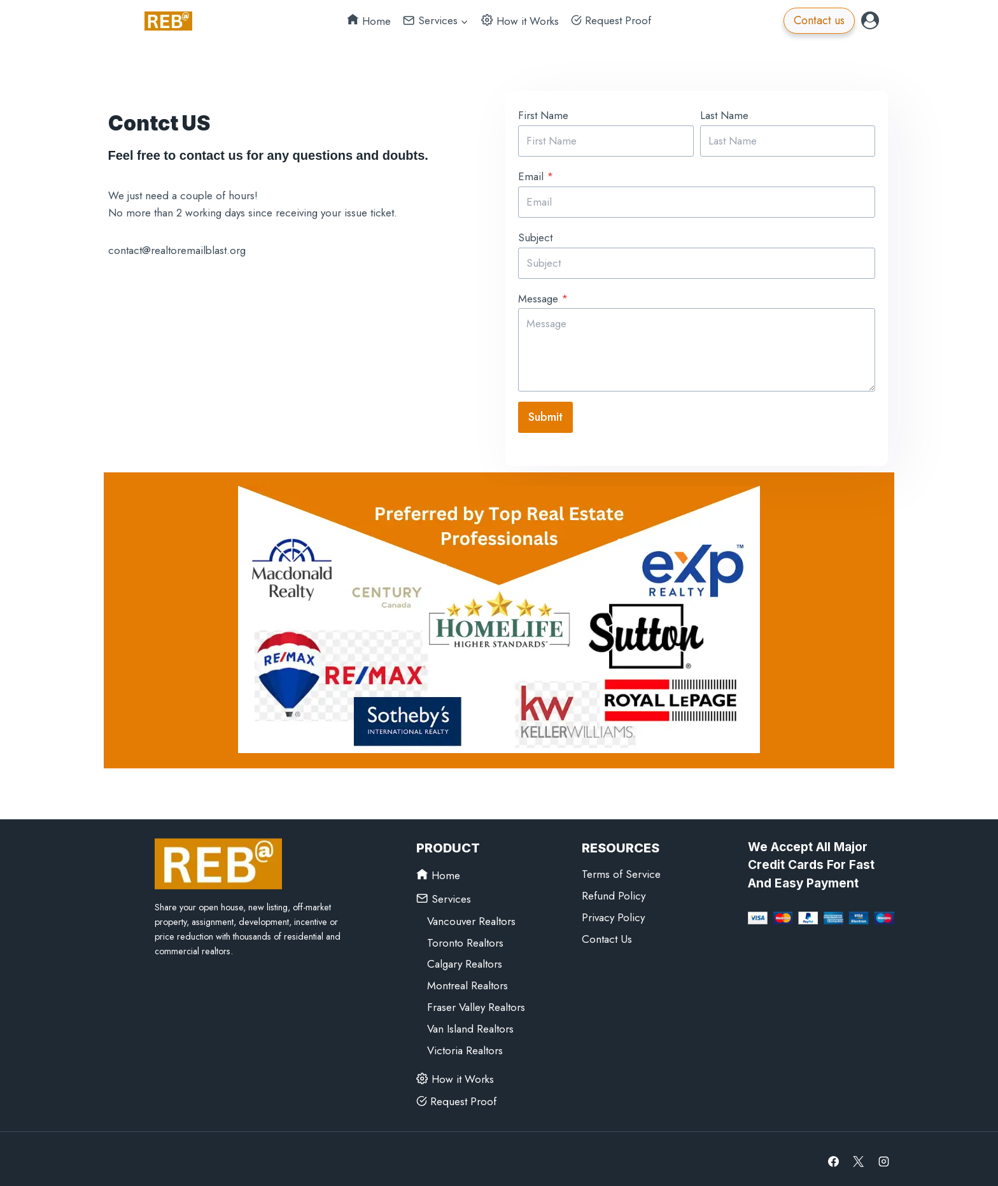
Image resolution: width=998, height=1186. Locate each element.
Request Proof (611, 20)
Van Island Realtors (470, 1023)
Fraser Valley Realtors (476, 1002)
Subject (532, 235)
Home (369, 20)
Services (443, 892)
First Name (540, 113)
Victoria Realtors (465, 1045)
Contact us (819, 20)
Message (540, 296)
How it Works (520, 20)
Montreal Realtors (467, 980)
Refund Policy (613, 890)
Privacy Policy (613, 912)
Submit (542, 415)
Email (533, 174)
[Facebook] (834, 1156)
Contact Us (607, 934)
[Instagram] (883, 1156)
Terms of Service (621, 869)
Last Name (724, 113)
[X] (858, 1156)
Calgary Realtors (464, 958)
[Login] (870, 20)
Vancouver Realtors (471, 915)
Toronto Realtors (465, 937)
